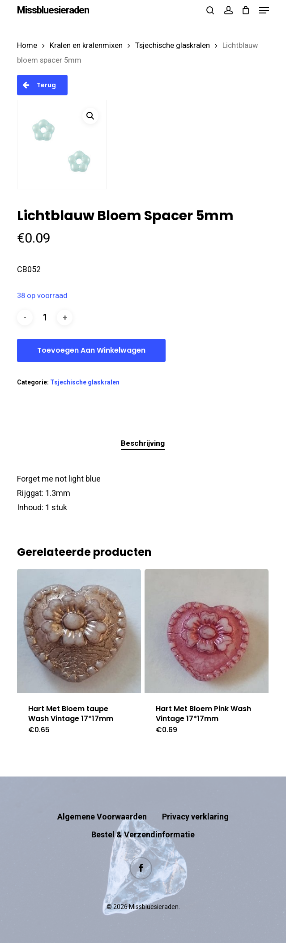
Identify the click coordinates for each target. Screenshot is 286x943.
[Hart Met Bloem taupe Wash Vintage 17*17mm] (79, 631)
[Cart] (246, 10)
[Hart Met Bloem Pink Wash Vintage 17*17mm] (207, 631)
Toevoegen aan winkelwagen (91, 350)
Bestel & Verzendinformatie (143, 834)
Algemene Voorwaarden (102, 816)
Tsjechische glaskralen (172, 45)
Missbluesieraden (53, 10)
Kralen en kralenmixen (86, 45)
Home (27, 45)
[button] (264, 10)
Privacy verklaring (195, 816)
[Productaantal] (44, 317)
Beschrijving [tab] (143, 443)
